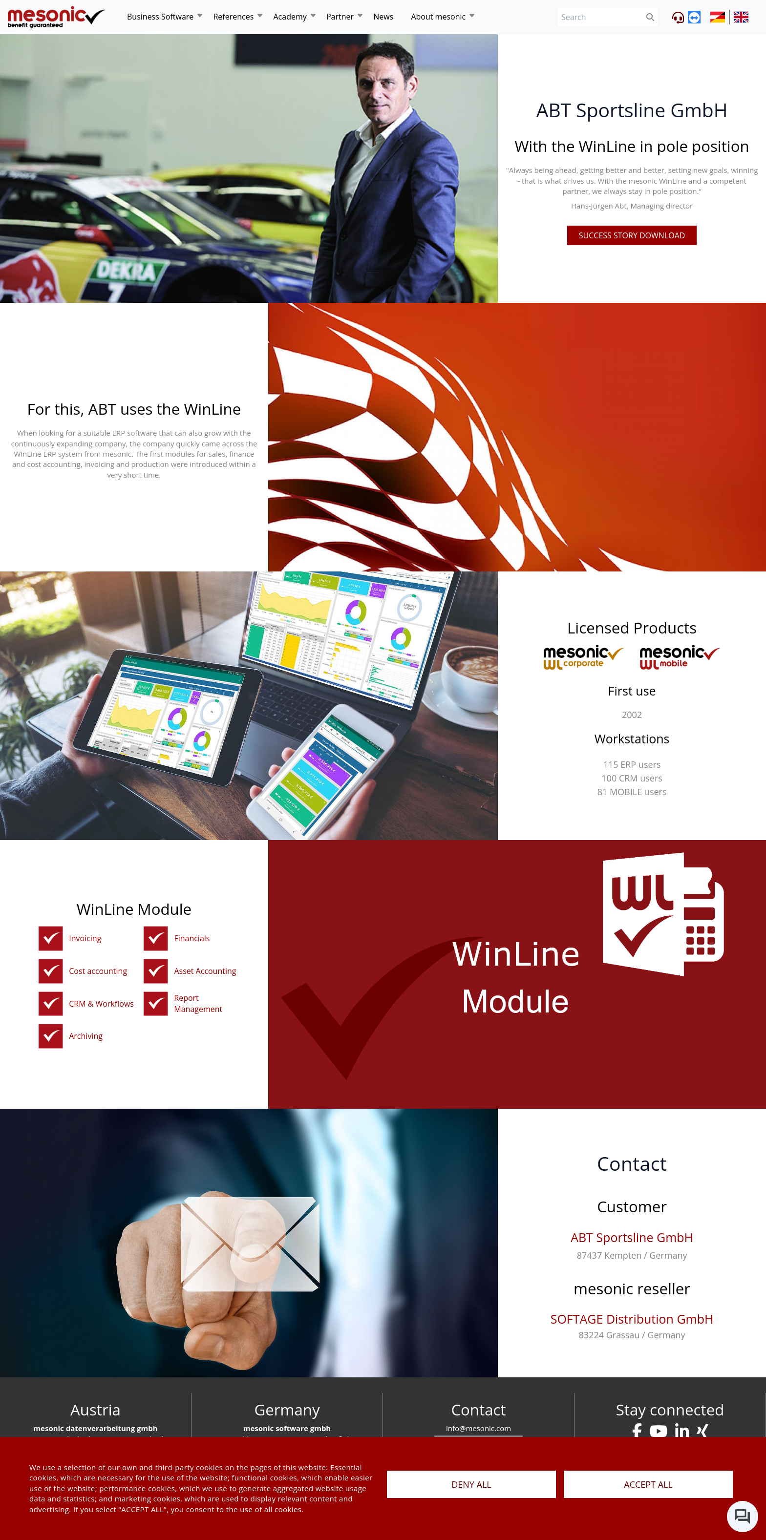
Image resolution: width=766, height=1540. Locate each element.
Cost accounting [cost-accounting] (98, 971)
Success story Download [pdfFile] (632, 235)
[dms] (51, 1036)
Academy (289, 16)
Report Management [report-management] (198, 1003)
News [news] (383, 16)
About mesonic (438, 16)
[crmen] (51, 1004)
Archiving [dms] (86, 1036)
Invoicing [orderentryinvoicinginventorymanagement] (85, 938)
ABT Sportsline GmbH (632, 1237)
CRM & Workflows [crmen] (101, 1003)
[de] (57, 17)
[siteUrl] (720, 17)
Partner (340, 16)
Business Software (160, 16)
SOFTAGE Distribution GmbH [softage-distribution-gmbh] (632, 1318)
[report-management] (156, 1004)
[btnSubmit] (650, 17)
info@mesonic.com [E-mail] (478, 1428)
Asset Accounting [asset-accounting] (205, 971)
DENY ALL (471, 1484)
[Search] (599, 17)
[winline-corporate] (584, 657)
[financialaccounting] (156, 938)
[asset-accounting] (156, 971)
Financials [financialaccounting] (192, 938)
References (233, 16)
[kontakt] (637, 1431)
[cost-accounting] (51, 971)
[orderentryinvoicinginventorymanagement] (51, 938)
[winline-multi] (680, 657)
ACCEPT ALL (648, 1484)
